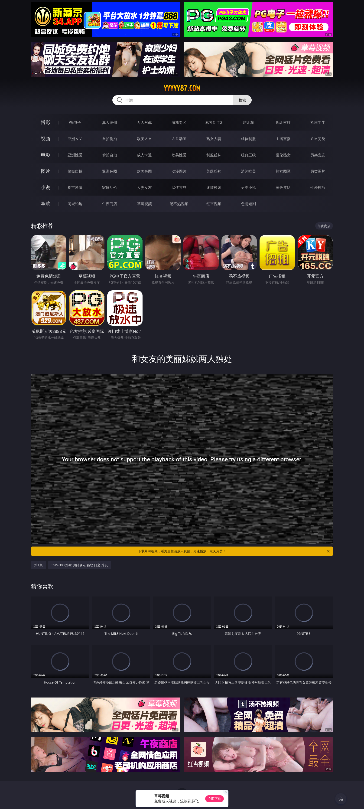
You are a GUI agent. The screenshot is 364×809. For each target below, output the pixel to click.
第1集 (38, 565)
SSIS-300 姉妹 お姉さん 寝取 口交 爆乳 (80, 565)
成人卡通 (144, 154)
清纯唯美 (248, 171)
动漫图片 (179, 171)
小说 (45, 187)
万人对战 (144, 122)
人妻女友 (144, 187)
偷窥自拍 (75, 171)
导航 (45, 203)
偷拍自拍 (109, 154)
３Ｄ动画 (179, 138)
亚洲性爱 (75, 154)
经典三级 (248, 154)
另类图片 (317, 171)
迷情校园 (213, 187)
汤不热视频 (179, 203)
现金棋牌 (283, 122)
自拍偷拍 (109, 138)
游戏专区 (179, 122)
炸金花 (248, 122)
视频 (45, 138)
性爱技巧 (317, 187)
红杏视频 (213, 203)
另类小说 (248, 187)
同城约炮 (75, 203)
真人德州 (109, 122)
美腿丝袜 (213, 171)
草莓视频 (144, 203)
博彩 (45, 122)
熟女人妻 (213, 138)
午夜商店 (109, 203)
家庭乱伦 (109, 187)
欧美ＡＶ (144, 138)
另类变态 (317, 154)
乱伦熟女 (283, 154)
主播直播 (283, 138)
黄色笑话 (283, 187)
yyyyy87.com (182, 88)
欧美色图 (144, 171)
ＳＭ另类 (317, 138)
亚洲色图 (109, 171)
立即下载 (214, 798)
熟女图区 (283, 171)
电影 (45, 155)
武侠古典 (179, 187)
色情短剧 (248, 203)
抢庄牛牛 (317, 122)
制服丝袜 (213, 154)
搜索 (242, 100)
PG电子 (75, 122)
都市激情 (75, 187)
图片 (45, 171)
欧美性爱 (179, 154)
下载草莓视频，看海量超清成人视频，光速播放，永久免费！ (234, 551)
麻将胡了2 (213, 122)
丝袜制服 (248, 138)
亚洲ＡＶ (75, 138)
